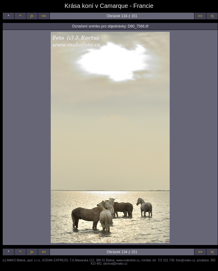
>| (211, 16)
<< (44, 16)
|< (32, 16)
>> (200, 16)
